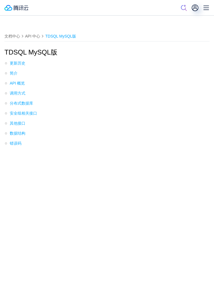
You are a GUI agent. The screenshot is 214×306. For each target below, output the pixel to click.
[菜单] (206, 8)
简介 (14, 73)
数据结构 (17, 133)
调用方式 (17, 93)
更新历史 (17, 63)
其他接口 (17, 123)
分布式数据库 (21, 103)
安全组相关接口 (23, 113)
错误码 (15, 143)
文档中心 (12, 36)
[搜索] (184, 8)
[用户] (195, 8)
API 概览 (17, 83)
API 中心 (32, 36)
